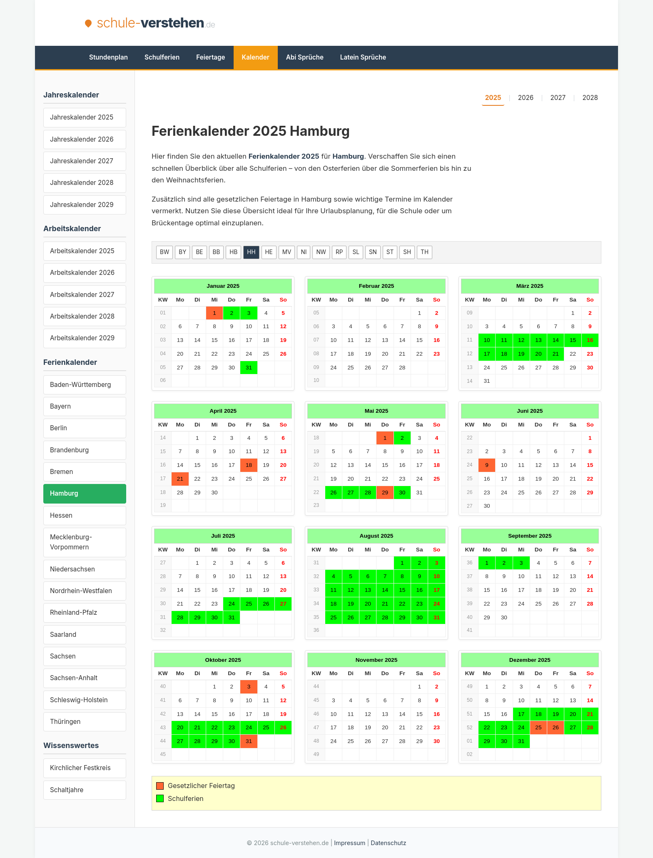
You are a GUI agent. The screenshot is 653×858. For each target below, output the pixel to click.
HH (251, 252)
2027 (558, 98)
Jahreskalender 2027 (81, 161)
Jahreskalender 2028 (82, 183)
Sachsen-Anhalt (73, 678)
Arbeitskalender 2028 (82, 316)
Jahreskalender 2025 (81, 117)
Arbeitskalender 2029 (82, 338)
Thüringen (65, 722)
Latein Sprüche (363, 57)
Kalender (255, 57)
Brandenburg (69, 450)
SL (355, 252)
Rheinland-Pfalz (73, 612)
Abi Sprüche (305, 57)
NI (304, 252)
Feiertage (210, 57)
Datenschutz (388, 842)
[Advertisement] (416, 23)
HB (233, 252)
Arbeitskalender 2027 (82, 295)
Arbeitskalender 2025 (82, 251)
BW (164, 252)
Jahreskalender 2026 (82, 139)
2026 (526, 98)
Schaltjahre (66, 790)
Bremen (61, 472)
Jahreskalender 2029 (82, 205)
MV (287, 252)
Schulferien (162, 57)
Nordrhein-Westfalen (81, 591)
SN (373, 252)
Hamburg (64, 493)
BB (216, 252)
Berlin (58, 428)
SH (407, 252)
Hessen (61, 515)
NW (321, 252)
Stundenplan (108, 57)
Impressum (349, 842)
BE (199, 252)
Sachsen (63, 656)
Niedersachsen (72, 569)
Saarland (63, 635)
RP (339, 252)
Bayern (60, 406)
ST (390, 252)
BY (182, 252)
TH (425, 252)
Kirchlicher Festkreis (80, 768)
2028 (590, 98)
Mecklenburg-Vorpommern (71, 542)
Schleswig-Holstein (79, 700)
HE (269, 252)
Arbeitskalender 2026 (82, 273)
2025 (493, 98)
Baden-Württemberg (80, 385)
